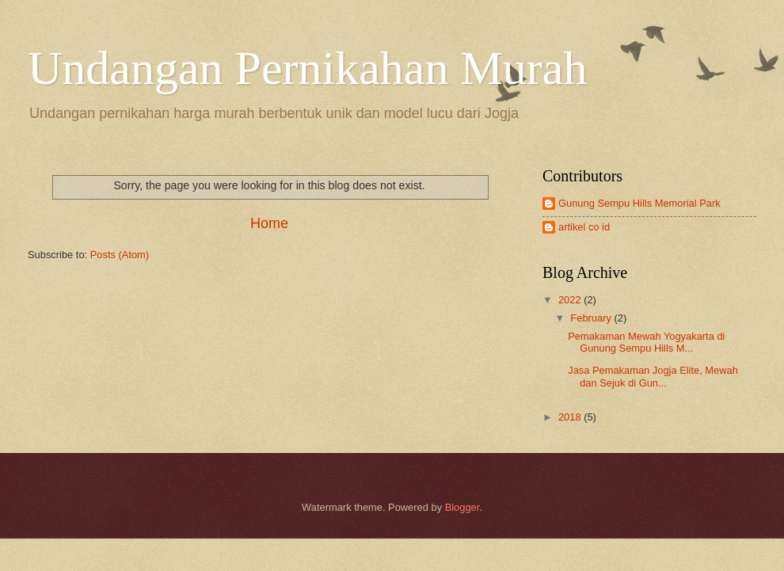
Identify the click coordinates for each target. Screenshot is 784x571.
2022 (571, 300)
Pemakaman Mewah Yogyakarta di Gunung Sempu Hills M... (646, 342)
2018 (571, 417)
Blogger (462, 507)
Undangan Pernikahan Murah (307, 68)
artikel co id (584, 227)
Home (269, 223)
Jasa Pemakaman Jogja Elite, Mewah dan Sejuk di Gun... (653, 376)
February (592, 318)
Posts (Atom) (119, 255)
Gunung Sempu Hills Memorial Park (639, 203)
